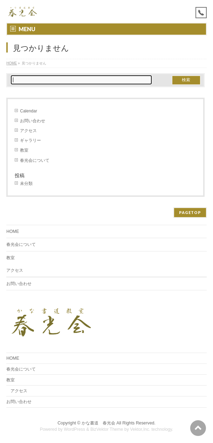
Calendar (28, 111)
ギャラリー (30, 140)
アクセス (28, 130)
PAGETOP (190, 212)
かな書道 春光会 (98, 423)
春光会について (34, 160)
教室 (24, 150)
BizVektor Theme (106, 429)
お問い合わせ (32, 120)
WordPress (74, 429)
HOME (11, 63)
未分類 (26, 183)
